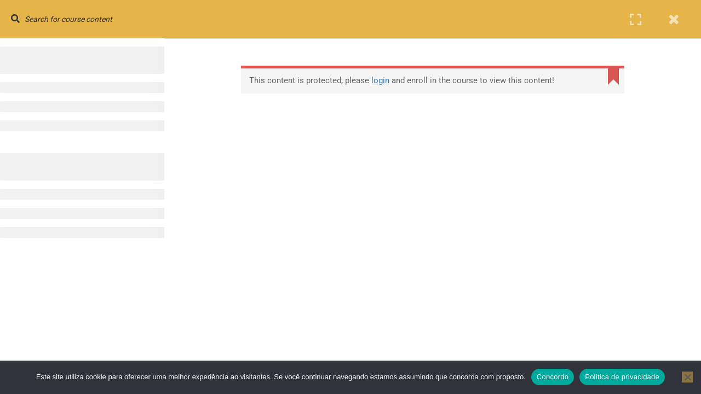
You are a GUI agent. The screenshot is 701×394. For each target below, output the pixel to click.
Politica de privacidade (622, 377)
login (380, 80)
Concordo (552, 377)
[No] (687, 377)
